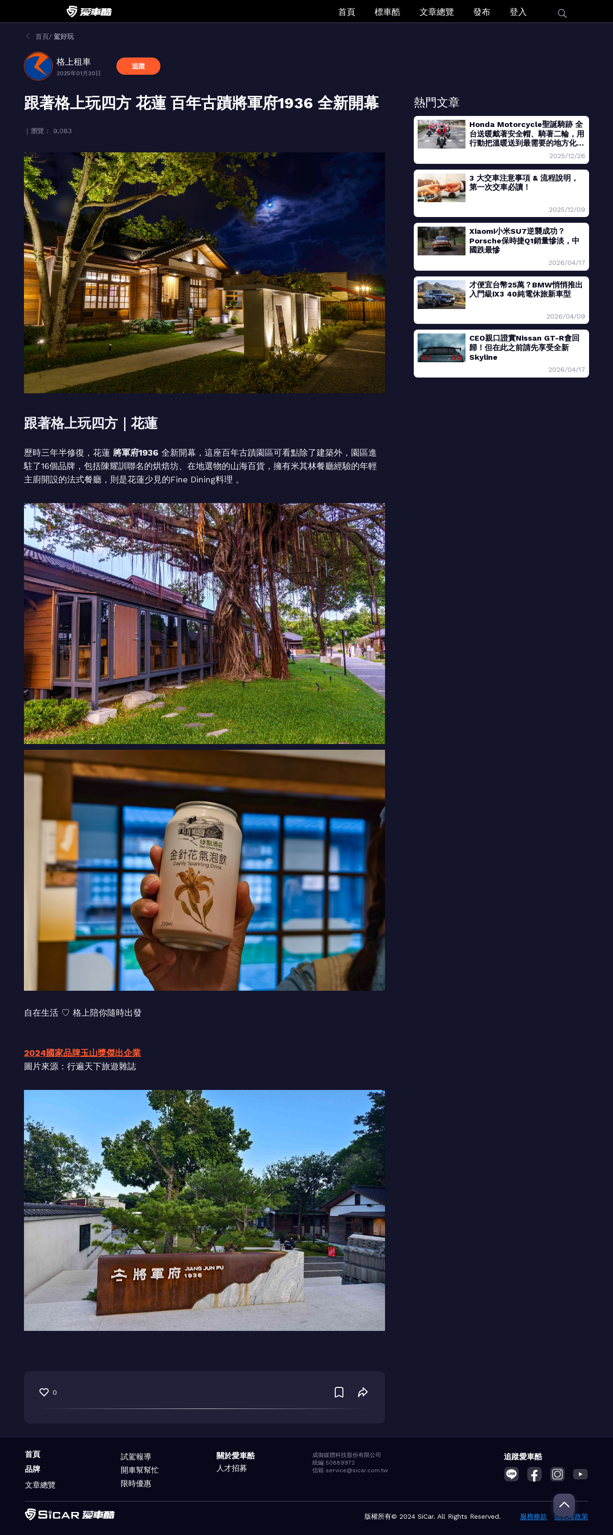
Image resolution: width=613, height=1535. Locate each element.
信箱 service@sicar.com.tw (350, 1470)
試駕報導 (136, 1456)
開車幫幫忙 (140, 1470)
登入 (518, 12)
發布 (481, 12)
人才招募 (231, 1468)
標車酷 (387, 12)
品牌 (32, 1469)
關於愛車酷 (235, 1455)
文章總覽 (437, 12)
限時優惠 (136, 1483)
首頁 (346, 12)
